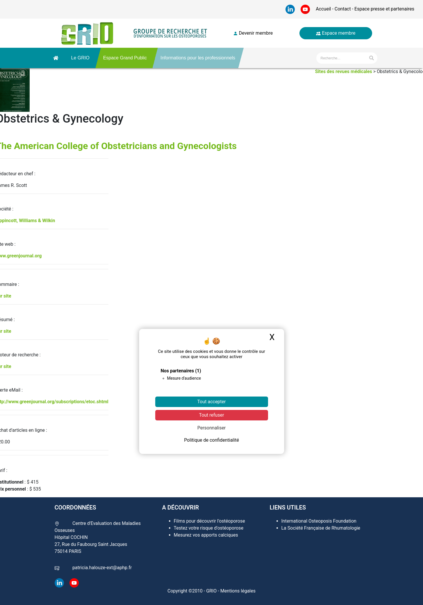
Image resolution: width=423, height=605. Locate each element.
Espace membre (335, 33)
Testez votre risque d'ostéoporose (209, 528)
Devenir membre (253, 33)
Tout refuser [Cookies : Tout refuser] (211, 415)
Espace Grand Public (125, 57)
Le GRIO (80, 57)
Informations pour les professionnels (197, 57)
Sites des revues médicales (343, 71)
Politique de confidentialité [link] (211, 440)
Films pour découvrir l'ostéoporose (209, 521)
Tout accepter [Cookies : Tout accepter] (211, 401)
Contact (342, 9)
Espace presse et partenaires (383, 9)
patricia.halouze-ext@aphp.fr (102, 567)
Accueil (324, 9)
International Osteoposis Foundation (318, 521)
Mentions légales (238, 591)
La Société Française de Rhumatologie (320, 528)
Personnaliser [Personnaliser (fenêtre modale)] (211, 428)
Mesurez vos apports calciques (206, 535)
